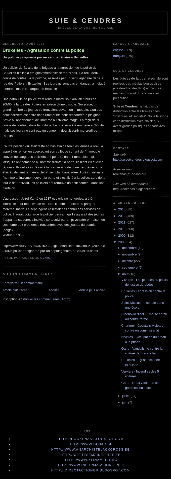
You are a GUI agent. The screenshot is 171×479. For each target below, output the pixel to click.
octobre (128, 261)
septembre (130, 267)
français (119, 56)
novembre (130, 254)
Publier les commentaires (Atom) (46, 299)
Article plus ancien (92, 290)
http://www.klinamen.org (90, 460)
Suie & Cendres (86, 20)
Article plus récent (15, 290)
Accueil (54, 290)
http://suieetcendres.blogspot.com (137, 159)
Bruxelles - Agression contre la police (43, 50)
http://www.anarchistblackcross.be (90, 449)
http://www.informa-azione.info (91, 465)
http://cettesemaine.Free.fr (90, 455)
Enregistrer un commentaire (23, 283)
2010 (122, 229)
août (126, 274)
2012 (122, 216)
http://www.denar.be (90, 444)
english (118, 50)
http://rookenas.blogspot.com (91, 439)
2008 (122, 242)
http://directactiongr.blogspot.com (90, 470)
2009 (122, 235)
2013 (122, 209)
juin (125, 402)
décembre (130, 248)
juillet (126, 396)
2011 (122, 222)
